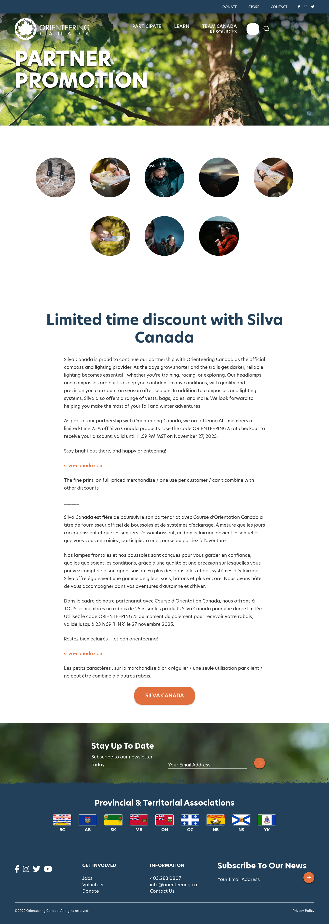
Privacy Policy (303, 910)
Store (253, 6)
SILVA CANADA (164, 695)
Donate (229, 6)
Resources (280, 29)
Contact (279, 6)
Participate (164, 29)
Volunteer (93, 884)
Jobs (87, 878)
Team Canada (237, 29)
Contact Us (162, 891)
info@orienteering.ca (173, 884)
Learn (199, 29)
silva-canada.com (83, 465)
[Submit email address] (259, 763)
